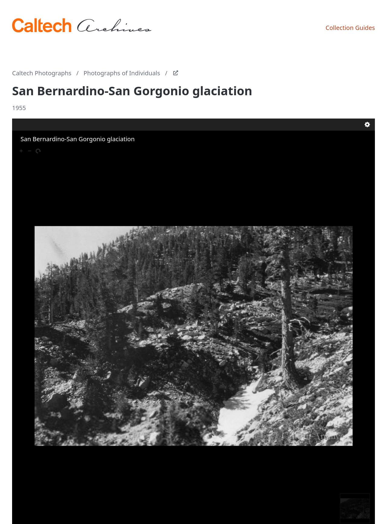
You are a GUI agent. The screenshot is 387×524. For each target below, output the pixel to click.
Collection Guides (350, 28)
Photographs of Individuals (121, 73)
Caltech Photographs (41, 73)
